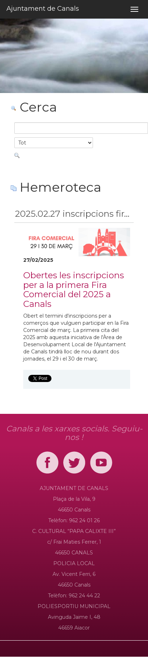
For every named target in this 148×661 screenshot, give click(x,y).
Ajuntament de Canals (42, 9)
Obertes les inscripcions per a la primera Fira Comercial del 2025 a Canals (73, 289)
